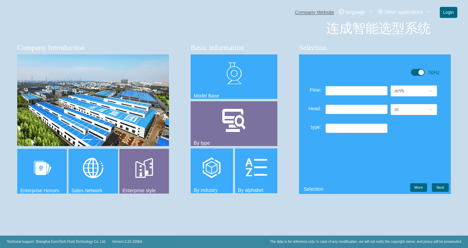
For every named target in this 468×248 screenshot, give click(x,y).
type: (316, 127)
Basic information (217, 47)
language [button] (356, 11)
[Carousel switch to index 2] (100, 139)
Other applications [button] (404, 11)
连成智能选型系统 (378, 28)
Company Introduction (51, 47)
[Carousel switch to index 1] (87, 139)
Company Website (314, 12)
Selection (313, 47)
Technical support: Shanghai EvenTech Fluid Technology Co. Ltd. (56, 242)
